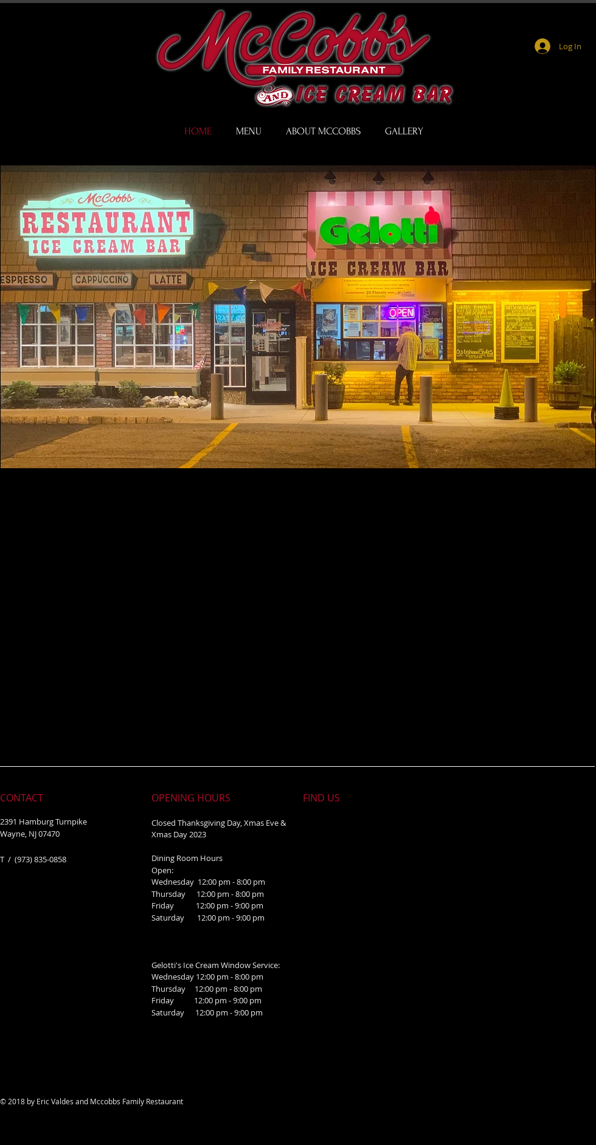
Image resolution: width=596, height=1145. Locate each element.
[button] (298, 317)
